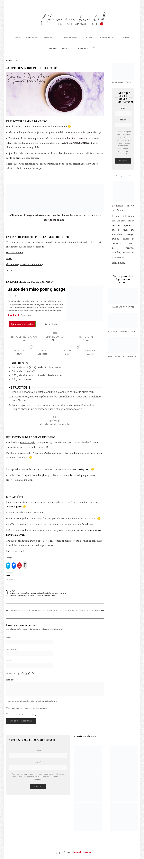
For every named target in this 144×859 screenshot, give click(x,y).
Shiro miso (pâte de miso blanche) (24, 264)
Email (123, 120)
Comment (10, 680)
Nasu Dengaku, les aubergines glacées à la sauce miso (71, 611)
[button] (93, 48)
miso (37, 595)
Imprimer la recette (22, 324)
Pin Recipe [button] (51, 324)
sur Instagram (14, 507)
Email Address (13, 649)
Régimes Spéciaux (73, 38)
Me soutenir (82, 48)
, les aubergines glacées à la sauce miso (44, 475)
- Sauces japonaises (35, 593)
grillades (32, 595)
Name (8, 638)
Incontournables (109, 38)
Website (9, 661)
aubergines (13, 595)
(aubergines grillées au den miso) (58, 453)
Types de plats (51, 38)
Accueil (18, 38)
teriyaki (53, 595)
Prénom (123, 108)
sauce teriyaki (27, 442)
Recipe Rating (11, 673)
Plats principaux (47, 593)
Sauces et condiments (60, 593)
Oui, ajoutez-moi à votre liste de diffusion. (27, 708)
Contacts (67, 48)
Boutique (53, 48)
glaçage (26, 595)
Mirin (9, 258)
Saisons (91, 38)
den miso (20, 595)
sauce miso (46, 595)
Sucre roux (12, 270)
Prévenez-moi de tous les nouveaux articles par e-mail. (25, 715)
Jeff (13, 591)
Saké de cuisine (14, 252)
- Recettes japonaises (22, 593)
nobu (41, 595)
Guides (126, 38)
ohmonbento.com (82, 852)
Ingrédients (33, 38)
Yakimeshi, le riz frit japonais (25, 611)
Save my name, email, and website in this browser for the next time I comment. (33, 701)
